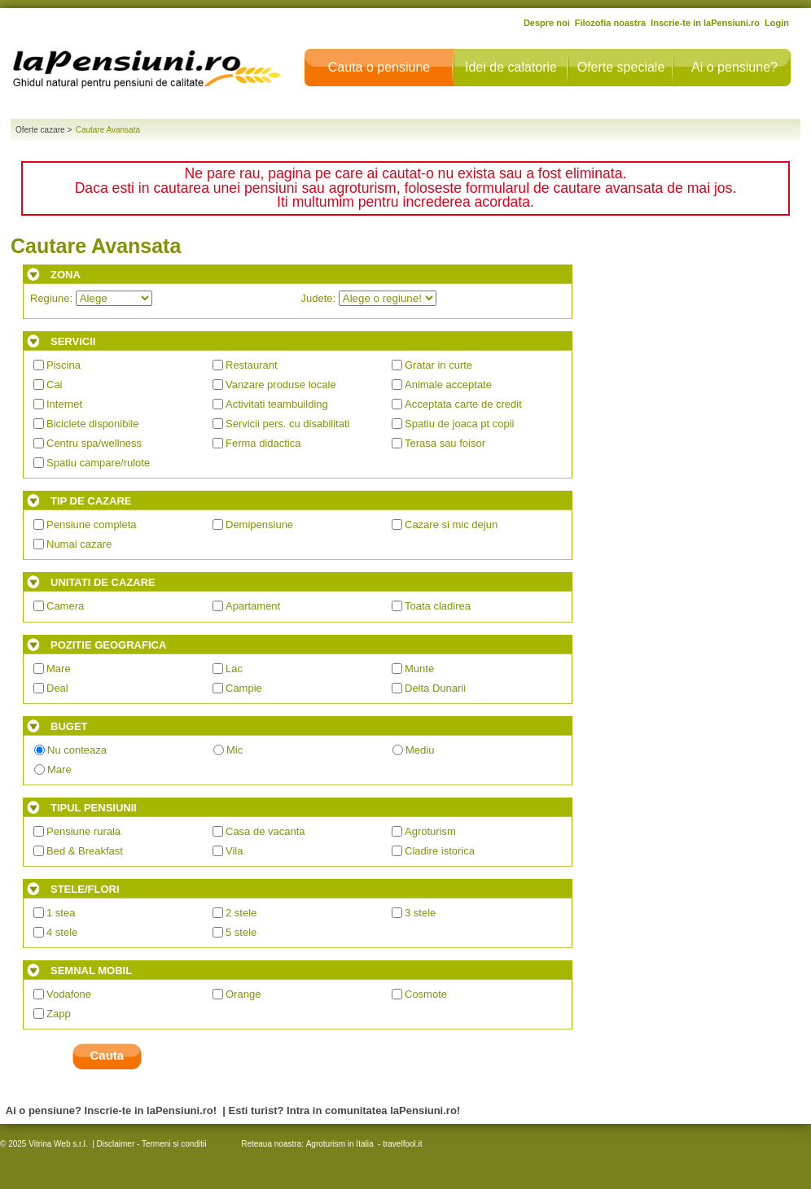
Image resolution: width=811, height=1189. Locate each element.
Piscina (63, 365)
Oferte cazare (40, 129)
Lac (234, 668)
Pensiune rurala (83, 831)
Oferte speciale (621, 67)
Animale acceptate (448, 384)
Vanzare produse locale (281, 384)
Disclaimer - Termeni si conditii (152, 1143)
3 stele (420, 913)
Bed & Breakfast (84, 851)
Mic (234, 750)
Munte (419, 668)
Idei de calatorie (511, 67)
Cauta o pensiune (379, 67)
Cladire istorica (440, 851)
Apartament (253, 606)
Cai (54, 384)
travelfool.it (402, 1143)
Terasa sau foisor (445, 443)
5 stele (241, 932)
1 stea (60, 913)
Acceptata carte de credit (463, 404)
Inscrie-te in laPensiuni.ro (705, 23)
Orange (243, 994)
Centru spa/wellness (94, 443)
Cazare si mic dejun (451, 524)
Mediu (420, 750)
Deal (57, 688)
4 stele (61, 932)
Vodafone (68, 994)
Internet (64, 404)
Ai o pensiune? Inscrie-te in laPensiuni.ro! (111, 1110)
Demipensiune (259, 524)
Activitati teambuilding (277, 404)
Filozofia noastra (610, 23)
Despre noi (547, 23)
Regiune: (91, 298)
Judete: (368, 298)
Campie (244, 688)
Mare (58, 668)
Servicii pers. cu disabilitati (287, 423)
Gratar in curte (438, 365)
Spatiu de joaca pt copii (459, 423)
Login (777, 23)
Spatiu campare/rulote (98, 463)
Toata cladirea (438, 606)
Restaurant (252, 365)
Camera (65, 606)
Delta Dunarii (435, 688)
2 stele (241, 913)
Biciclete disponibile (92, 423)
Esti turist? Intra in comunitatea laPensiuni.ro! (345, 1110)
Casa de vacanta (265, 831)
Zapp (58, 1014)
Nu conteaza (77, 750)
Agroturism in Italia (340, 1143)
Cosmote (426, 994)
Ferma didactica (263, 443)
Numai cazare (79, 544)
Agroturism (430, 831)
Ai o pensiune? (734, 67)
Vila (234, 851)
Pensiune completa (91, 524)
